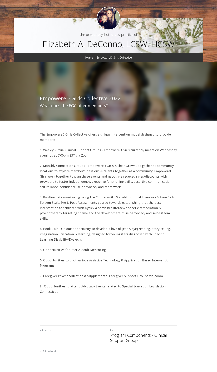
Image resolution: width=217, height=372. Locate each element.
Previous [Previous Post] (46, 330)
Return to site (48, 351)
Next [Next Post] (114, 330)
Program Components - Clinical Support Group (138, 338)
